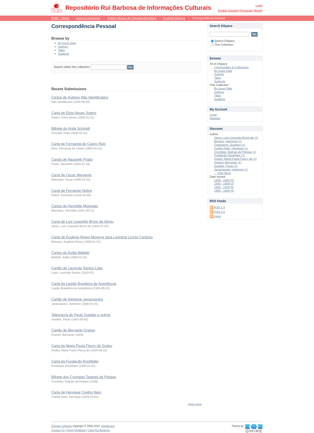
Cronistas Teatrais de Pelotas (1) (235, 152)
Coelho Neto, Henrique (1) (231, 148)
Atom (217, 216)
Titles (61, 50)
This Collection (222, 44)
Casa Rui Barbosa (99, 430)
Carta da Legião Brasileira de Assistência (83, 284)
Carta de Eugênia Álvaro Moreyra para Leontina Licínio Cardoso (102, 237)
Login (259, 5)
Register (215, 118)
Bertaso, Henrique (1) (228, 141)
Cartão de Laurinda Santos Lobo (77, 268)
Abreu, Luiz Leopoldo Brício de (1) (236, 137)
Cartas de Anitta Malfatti (70, 253)
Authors (63, 46)
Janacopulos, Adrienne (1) (231, 169)
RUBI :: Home (60, 18)
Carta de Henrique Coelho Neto (76, 392)
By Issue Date (67, 43)
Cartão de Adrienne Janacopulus (77, 299)
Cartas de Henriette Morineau (74, 206)
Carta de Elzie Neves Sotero (73, 113)
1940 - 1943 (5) (224, 180)
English (222, 10)
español (233, 10)
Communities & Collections (231, 67)
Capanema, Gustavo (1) (229, 144)
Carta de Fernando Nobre (71, 191)
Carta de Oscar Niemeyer (71, 175)
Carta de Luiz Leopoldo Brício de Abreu (82, 222)
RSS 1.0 (219, 207)
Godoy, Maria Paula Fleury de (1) (235, 159)
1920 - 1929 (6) (224, 187)
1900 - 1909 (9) (224, 190)
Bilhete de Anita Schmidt (70, 128)
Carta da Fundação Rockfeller (75, 361)
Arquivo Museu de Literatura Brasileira (131, 18)
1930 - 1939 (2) (224, 183)
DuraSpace (108, 426)
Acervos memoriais (88, 18)
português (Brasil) (251, 10)
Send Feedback (76, 430)
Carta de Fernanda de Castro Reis (78, 144)
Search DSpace (223, 41)
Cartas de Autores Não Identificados (79, 97)
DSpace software (61, 426)
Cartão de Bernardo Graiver (73, 330)
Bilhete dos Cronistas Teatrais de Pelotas (83, 377)
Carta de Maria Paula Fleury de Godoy (81, 346)
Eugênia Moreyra (174, 18)
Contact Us (58, 430)
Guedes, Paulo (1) (226, 166)
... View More (222, 173)
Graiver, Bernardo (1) (227, 162)
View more (194, 404)
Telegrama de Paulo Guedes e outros (80, 315)
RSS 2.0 (219, 211)
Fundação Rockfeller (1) (229, 155)
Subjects (63, 53)
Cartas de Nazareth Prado (72, 159)
